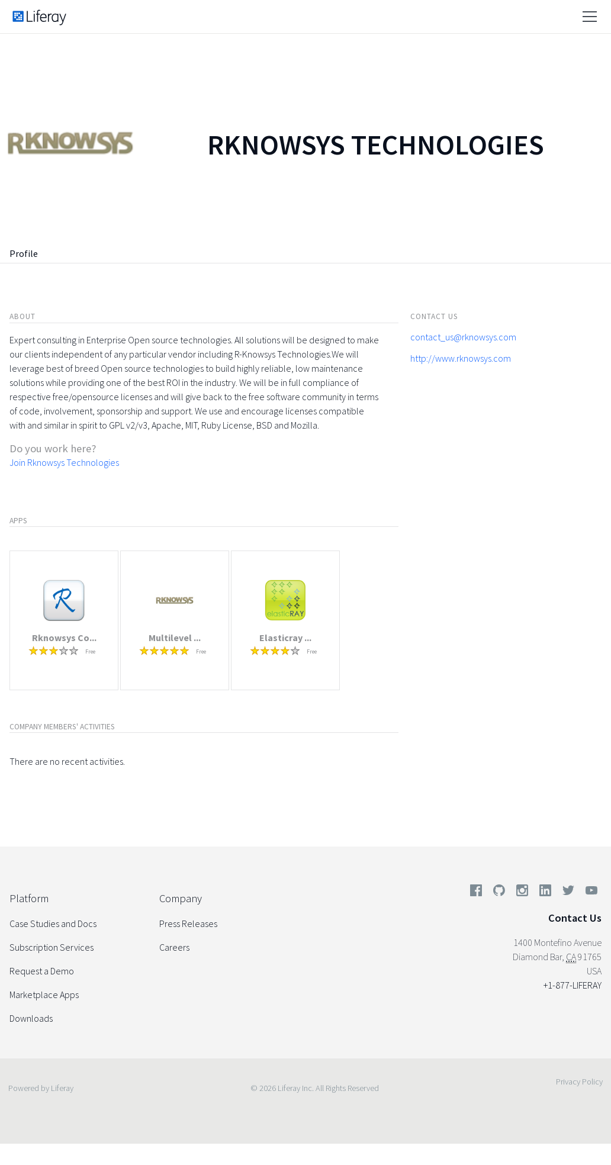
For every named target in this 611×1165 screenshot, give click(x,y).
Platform (29, 898)
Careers (174, 947)
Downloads (31, 1018)
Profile (23, 253)
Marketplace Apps (44, 994)
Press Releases (188, 923)
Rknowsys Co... (64, 637)
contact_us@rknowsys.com (463, 337)
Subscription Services (51, 947)
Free (90, 651)
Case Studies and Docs (53, 923)
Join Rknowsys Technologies (64, 462)
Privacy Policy (579, 1081)
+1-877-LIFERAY (573, 985)
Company (180, 898)
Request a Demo (41, 971)
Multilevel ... (175, 637)
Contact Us (575, 918)
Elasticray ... (285, 637)
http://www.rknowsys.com (460, 358)
